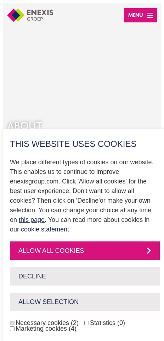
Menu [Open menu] (140, 15)
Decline (32, 276)
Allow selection (48, 301)
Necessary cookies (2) (47, 323)
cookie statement (45, 229)
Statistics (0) (107, 323)
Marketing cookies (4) (46, 328)
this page (32, 219)
